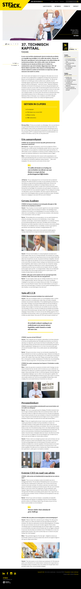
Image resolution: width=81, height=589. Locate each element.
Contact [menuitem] (75, 6)
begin (16, 63)
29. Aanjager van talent (71, 66)
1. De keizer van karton (71, 80)
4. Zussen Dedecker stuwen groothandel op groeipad (71, 89)
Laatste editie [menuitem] (47, 6)
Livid (69, 574)
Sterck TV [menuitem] (67, 6)
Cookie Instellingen (74, 572)
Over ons (56, 1)
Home (52, 1)
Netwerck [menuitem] (58, 6)
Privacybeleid (67, 572)
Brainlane (76, 574)
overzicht (15, 65)
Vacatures (62, 1)
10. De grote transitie (70, 59)
